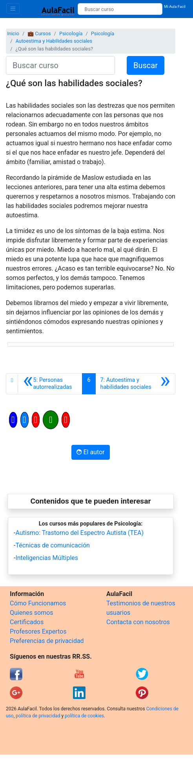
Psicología (71, 33)
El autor (90, 452)
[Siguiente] (135, 383)
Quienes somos (31, 612)
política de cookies (84, 716)
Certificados (27, 622)
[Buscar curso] (120, 9)
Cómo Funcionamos (38, 603)
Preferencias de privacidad (47, 641)
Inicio (13, 33)
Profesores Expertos (38, 631)
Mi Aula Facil (175, 6)
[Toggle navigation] (13, 8)
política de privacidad (38, 716)
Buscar (145, 65)
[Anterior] (50, 383)
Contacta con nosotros (138, 622)
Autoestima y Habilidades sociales (53, 41)
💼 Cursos (39, 33)
